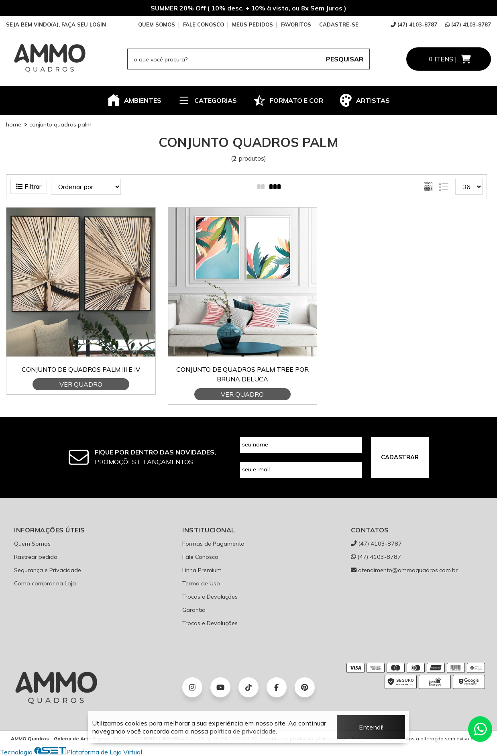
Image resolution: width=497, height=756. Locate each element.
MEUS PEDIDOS (252, 24)
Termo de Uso (201, 583)
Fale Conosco (200, 556)
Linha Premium (202, 570)
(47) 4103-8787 (414, 24)
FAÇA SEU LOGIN (83, 24)
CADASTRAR (400, 457)
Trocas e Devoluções (210, 596)
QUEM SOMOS (156, 24)
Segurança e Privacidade (47, 570)
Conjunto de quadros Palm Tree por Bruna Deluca (242, 374)
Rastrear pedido (35, 556)
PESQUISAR (344, 59)
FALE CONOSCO (203, 24)
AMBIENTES (134, 100)
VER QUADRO (80, 384)
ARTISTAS (364, 100)
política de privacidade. (243, 731)
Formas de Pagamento (213, 543)
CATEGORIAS (207, 100)
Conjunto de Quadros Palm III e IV (81, 369)
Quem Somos (32, 543)
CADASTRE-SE (338, 24)
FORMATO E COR (288, 100)
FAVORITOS (296, 24)
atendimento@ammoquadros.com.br (404, 570)
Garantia (194, 609)
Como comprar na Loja (45, 583)
